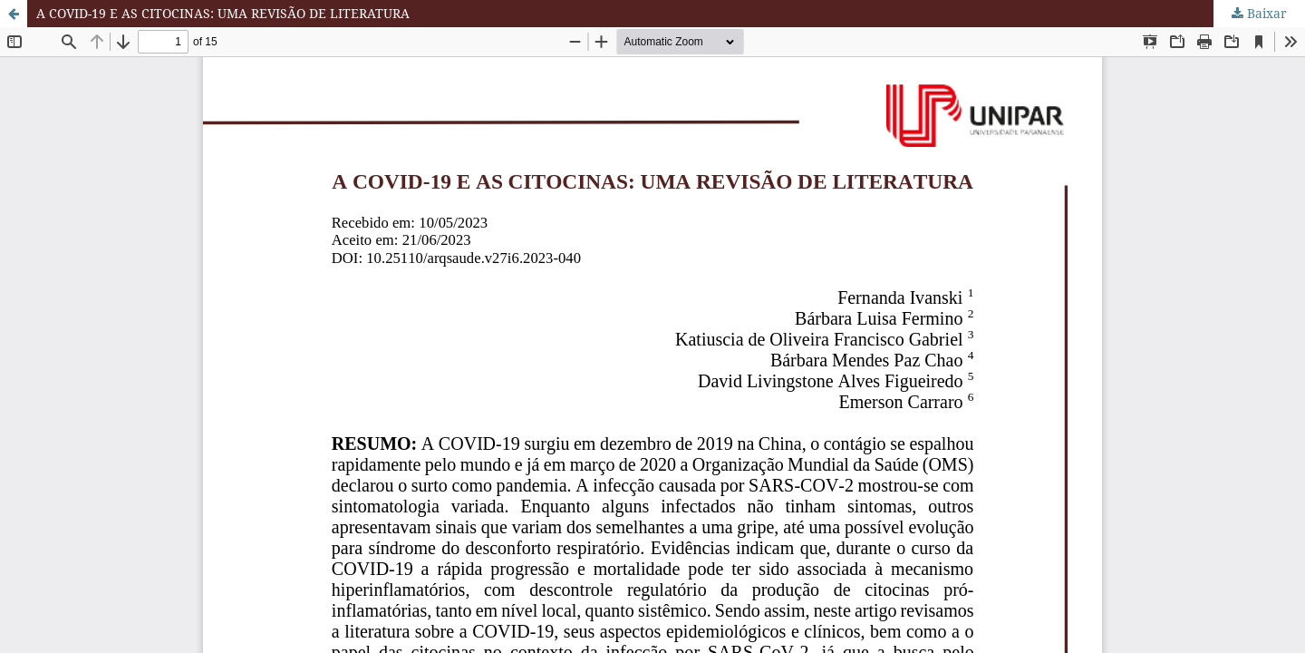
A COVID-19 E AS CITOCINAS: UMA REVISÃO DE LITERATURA (223, 13)
